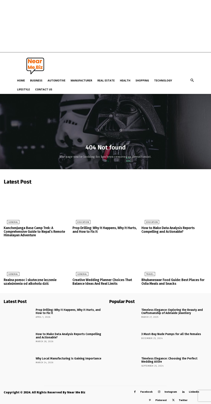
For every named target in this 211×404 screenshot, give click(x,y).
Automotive (56, 80)
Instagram (171, 391)
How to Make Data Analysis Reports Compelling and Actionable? (166, 230)
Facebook (146, 391)
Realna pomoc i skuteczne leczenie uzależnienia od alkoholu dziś (29, 281)
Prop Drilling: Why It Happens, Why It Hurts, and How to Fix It (103, 230)
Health (125, 80)
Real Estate (106, 80)
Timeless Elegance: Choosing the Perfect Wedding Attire (173, 359)
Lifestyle (23, 89)
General (10, 223)
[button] (192, 81)
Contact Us (43, 89)
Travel (146, 274)
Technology (163, 80)
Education (80, 223)
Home (21, 80)
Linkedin (194, 391)
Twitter (183, 399)
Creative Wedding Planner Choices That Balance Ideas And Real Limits (100, 281)
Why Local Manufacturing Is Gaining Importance (65, 357)
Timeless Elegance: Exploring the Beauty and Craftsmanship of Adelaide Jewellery (169, 310)
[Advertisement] (105, 26)
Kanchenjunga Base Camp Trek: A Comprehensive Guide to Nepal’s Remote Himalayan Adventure (33, 232)
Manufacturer (81, 80)
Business (36, 80)
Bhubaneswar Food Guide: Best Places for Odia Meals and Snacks (170, 281)
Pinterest (161, 399)
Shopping (142, 80)
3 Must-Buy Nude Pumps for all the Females (168, 333)
